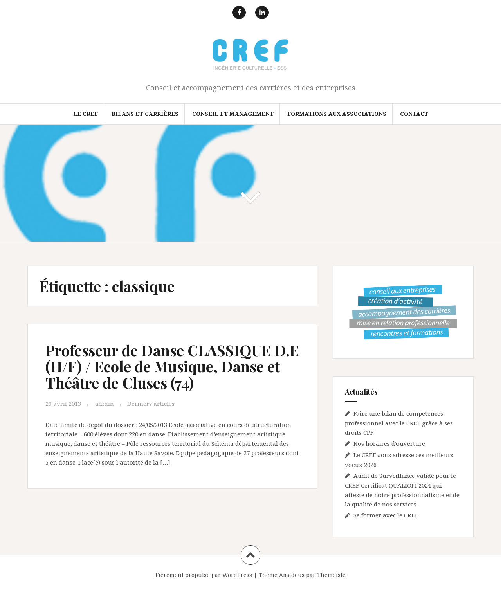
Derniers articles (151, 403)
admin (104, 403)
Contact (414, 113)
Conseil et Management (233, 113)
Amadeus (292, 574)
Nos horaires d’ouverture (389, 443)
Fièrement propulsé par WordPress (203, 574)
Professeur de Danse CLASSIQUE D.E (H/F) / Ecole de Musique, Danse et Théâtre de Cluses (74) (172, 366)
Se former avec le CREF (385, 515)
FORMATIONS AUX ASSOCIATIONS (336, 113)
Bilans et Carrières (145, 113)
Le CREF (85, 113)
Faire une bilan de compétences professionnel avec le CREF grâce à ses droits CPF (399, 422)
